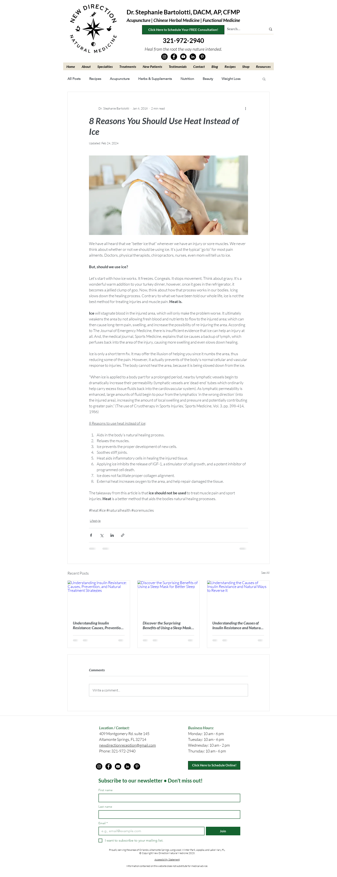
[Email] (150, 831)
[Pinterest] (202, 56)
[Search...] (243, 29)
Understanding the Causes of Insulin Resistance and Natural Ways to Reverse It (236, 625)
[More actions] (245, 108)
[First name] (168, 798)
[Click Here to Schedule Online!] (214, 765)
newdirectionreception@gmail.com (127, 745)
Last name (105, 806)
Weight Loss (231, 79)
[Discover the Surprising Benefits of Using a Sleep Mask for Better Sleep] (169, 598)
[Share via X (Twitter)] (102, 535)
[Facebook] (174, 56)
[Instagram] (164, 56)
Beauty (208, 79)
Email (103, 823)
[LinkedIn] (193, 56)
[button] (86, 66)
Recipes (95, 79)
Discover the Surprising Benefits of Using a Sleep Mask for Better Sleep (167, 625)
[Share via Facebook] (91, 535)
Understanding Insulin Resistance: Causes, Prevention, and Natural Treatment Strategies (98, 625)
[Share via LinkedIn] (112, 535)
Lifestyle (95, 520)
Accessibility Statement (167, 859)
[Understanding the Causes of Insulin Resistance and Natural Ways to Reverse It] (238, 598)
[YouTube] (183, 56)
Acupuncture (120, 79)
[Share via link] (123, 535)
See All (265, 572)
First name (105, 790)
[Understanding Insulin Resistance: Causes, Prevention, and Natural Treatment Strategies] (99, 598)
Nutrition (187, 79)
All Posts (74, 79)
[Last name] (168, 814)
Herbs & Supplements (155, 79)
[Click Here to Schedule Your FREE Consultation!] (183, 29)
